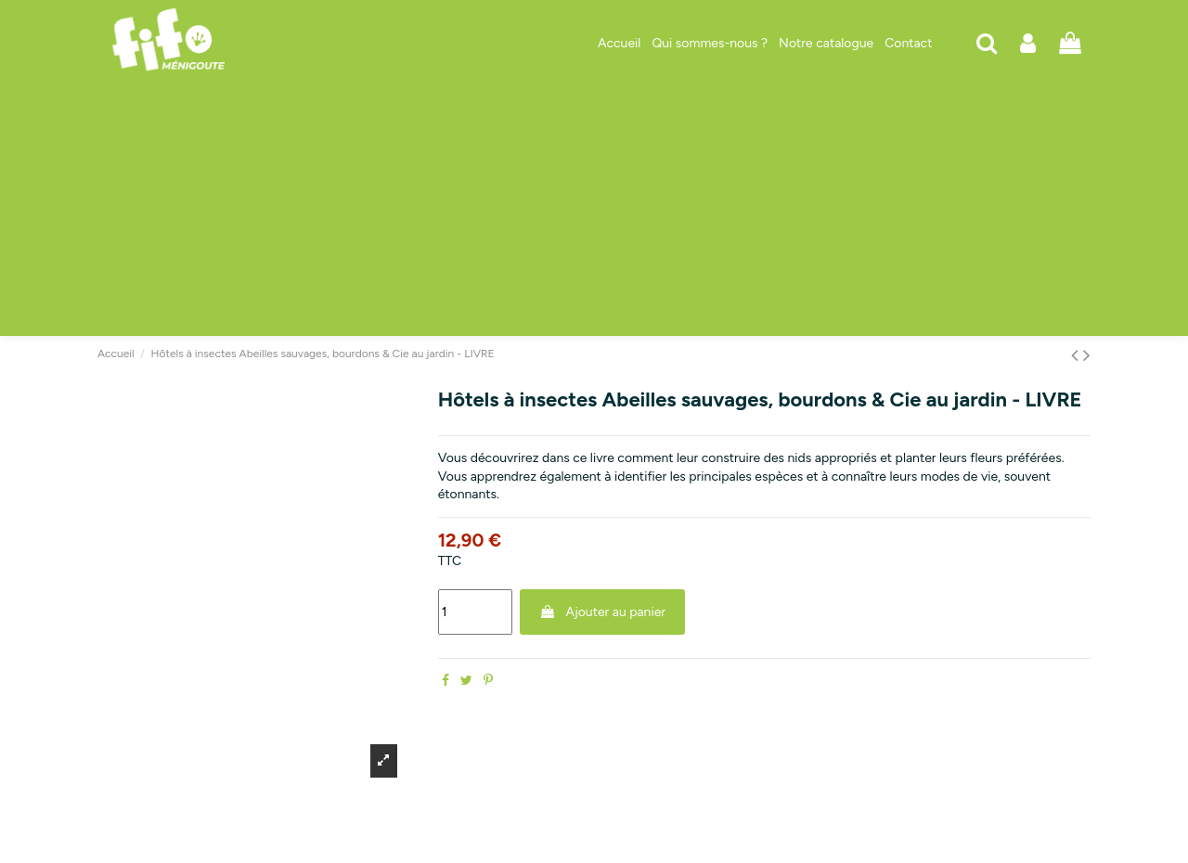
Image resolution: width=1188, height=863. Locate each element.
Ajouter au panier (602, 612)
